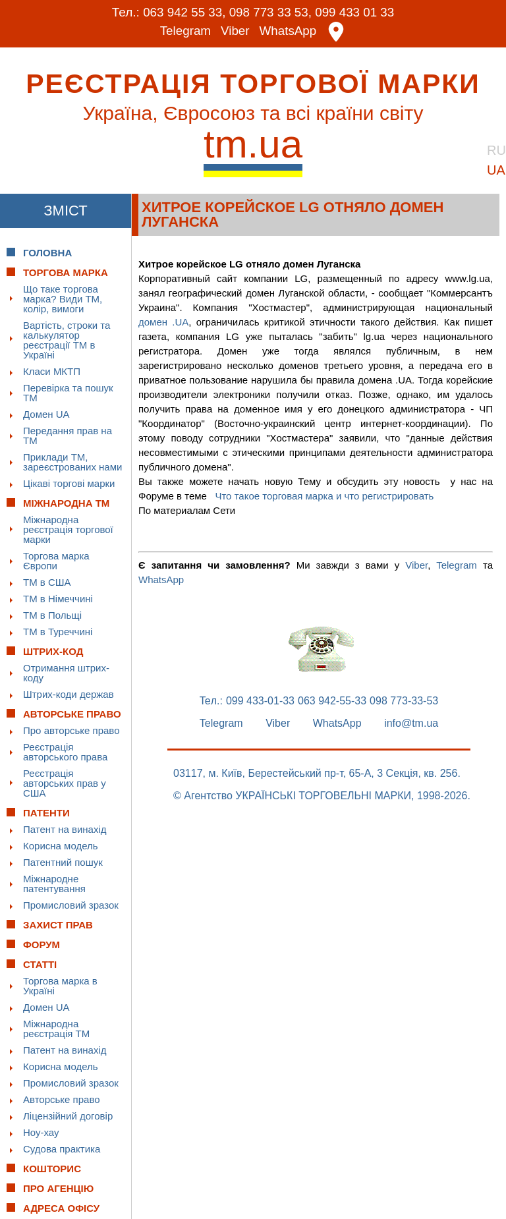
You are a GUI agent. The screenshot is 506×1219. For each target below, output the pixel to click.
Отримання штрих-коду (66, 672)
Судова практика (61, 1148)
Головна (47, 252)
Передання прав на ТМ (67, 435)
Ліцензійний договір (68, 1115)
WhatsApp (289, 31)
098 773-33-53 (404, 700)
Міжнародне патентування (54, 883)
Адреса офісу (61, 1207)
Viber (235, 31)
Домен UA (46, 413)
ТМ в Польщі (52, 614)
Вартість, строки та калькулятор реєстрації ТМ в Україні (66, 339)
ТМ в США (47, 581)
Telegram (185, 31)
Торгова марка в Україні (60, 985)
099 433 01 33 (356, 12)
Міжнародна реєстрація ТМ (56, 1028)
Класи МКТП (51, 371)
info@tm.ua (411, 723)
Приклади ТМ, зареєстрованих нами (72, 461)
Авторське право (61, 1099)
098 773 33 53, (270, 12)
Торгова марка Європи (56, 560)
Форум (41, 944)
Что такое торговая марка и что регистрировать (324, 495)
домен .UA (163, 321)
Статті (40, 963)
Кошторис (52, 1168)
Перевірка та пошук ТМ (68, 392)
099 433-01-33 (260, 700)
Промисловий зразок (71, 904)
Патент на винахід (65, 829)
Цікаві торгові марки (69, 483)
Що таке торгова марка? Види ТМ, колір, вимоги (62, 298)
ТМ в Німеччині (58, 598)
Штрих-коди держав (68, 693)
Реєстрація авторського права (65, 751)
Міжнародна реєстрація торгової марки (68, 529)
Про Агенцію (58, 1187)
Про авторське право (71, 730)
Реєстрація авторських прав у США (64, 782)
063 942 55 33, (183, 12)
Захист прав (58, 924)
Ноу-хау (41, 1132)
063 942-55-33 (332, 700)
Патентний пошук (63, 861)
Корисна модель (60, 845)
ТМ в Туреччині (57, 631)
